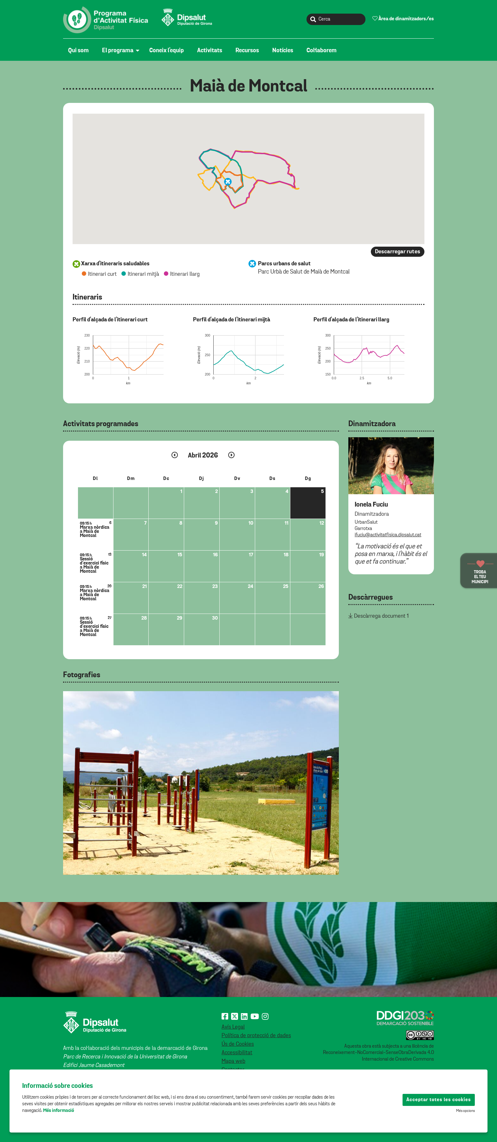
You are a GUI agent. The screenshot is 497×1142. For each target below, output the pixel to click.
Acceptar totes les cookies (438, 1099)
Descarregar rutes (397, 252)
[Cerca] (336, 19)
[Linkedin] (244, 1017)
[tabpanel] (201, 783)
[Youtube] (254, 1017)
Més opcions (465, 1111)
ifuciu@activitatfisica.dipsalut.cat (388, 535)
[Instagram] (265, 1017)
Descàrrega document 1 (381, 616)
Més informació (58, 1110)
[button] (228, 182)
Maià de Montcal (248, 86)
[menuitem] (80, 50)
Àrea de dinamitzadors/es (403, 19)
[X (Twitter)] (234, 1017)
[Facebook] (225, 1017)
